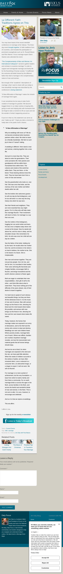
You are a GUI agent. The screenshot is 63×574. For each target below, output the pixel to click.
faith (6, 430)
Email (2, 497)
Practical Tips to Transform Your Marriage (28, 445)
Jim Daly (10, 4)
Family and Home (43, 172)
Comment (3, 468)
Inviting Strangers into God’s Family (7, 445)
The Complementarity (9, 61)
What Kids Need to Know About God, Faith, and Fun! (47, 107)
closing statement (16, 90)
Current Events (10, 428)
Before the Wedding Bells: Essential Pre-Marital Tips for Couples (48, 135)
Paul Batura (44, 42)
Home (32, 519)
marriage (11, 430)
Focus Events (42, 174)
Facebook (52, 519)
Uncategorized (42, 177)
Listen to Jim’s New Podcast (46, 49)
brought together (13, 47)
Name (2, 489)
